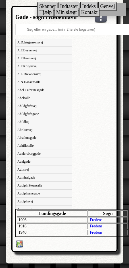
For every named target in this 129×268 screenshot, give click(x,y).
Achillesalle (25, 146)
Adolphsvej (25, 201)
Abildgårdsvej (27, 106)
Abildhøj (23, 122)
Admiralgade (26, 177)
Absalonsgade (26, 138)
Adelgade (23, 162)
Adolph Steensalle (29, 185)
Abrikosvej (24, 130)
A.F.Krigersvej (27, 66)
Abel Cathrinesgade (30, 90)
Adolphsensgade (28, 193)
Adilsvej (23, 169)
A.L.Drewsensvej (29, 74)
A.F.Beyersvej (27, 50)
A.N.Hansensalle (28, 82)
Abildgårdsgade (28, 114)
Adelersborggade (29, 154)
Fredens (96, 220)
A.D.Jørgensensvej (30, 42)
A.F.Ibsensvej (26, 58)
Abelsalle (23, 98)
